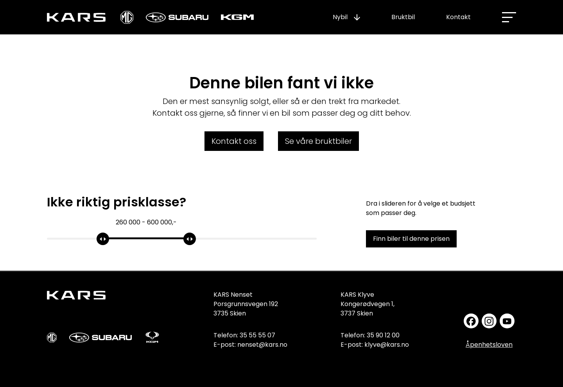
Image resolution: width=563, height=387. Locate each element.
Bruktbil (403, 17)
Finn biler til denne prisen (411, 238)
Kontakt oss (234, 141)
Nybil (340, 17)
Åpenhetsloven (489, 344)
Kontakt (458, 17)
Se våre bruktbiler (318, 141)
